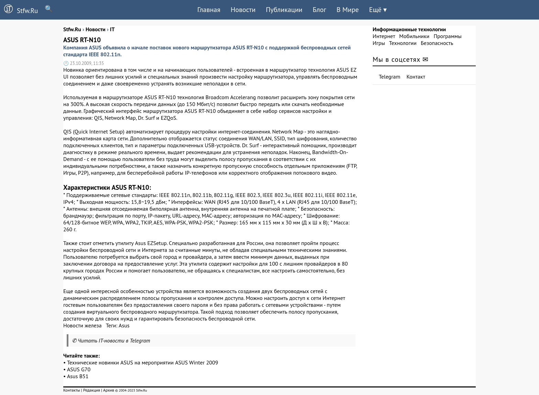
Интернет (384, 36)
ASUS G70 (78, 369)
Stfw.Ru (19, 9)
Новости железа (82, 325)
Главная (208, 9)
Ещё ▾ (378, 9)
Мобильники (414, 36)
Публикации (284, 9)
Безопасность (437, 42)
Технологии (403, 42)
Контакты (71, 390)
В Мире (348, 9)
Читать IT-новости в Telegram (114, 340)
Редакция (91, 390)
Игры (379, 42)
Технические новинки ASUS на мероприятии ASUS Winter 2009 (142, 362)
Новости (243, 9)
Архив (108, 390)
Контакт (416, 76)
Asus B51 (78, 376)
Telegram (389, 76)
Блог (319, 9)
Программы (447, 36)
